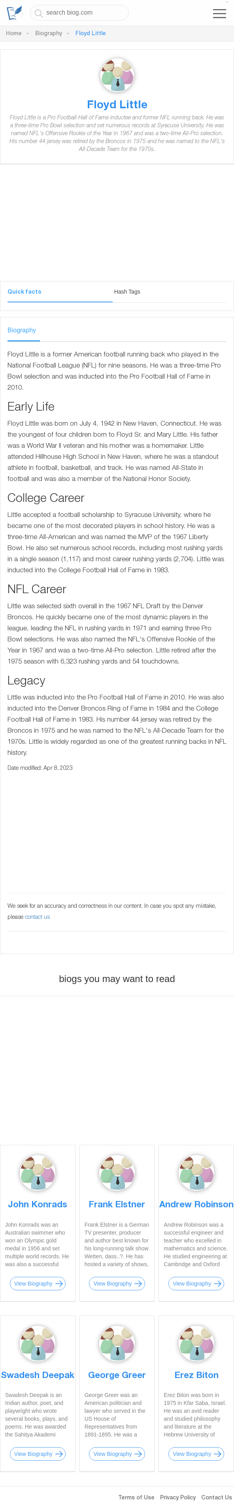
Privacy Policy (178, 1498)
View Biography (33, 1283)
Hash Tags (127, 291)
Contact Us (216, 1498)
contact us (37, 917)
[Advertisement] (117, 225)
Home (14, 34)
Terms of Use (136, 1498)
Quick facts (24, 292)
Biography (48, 34)
